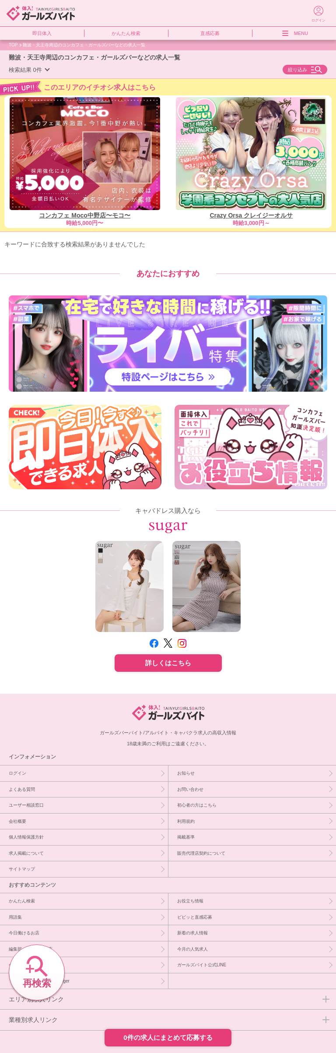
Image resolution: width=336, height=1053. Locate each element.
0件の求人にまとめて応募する (167, 1037)
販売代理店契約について (201, 853)
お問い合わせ (190, 789)
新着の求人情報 (192, 932)
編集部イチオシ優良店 (30, 949)
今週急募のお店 (24, 964)
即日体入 (42, 33)
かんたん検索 (126, 33)
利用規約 (186, 821)
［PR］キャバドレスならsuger (39, 981)
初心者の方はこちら (197, 805)
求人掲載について (26, 853)
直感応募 (210, 33)
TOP (13, 44)
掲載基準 (186, 837)
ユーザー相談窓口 (26, 805)
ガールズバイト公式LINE (201, 964)
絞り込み (297, 69)
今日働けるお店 (24, 932)
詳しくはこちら (168, 663)
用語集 (15, 917)
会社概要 (17, 821)
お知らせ (186, 773)
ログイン (17, 773)
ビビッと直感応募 (194, 917)
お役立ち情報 (190, 901)
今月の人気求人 (192, 949)
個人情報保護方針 (26, 837)
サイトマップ (22, 869)
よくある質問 (22, 789)
